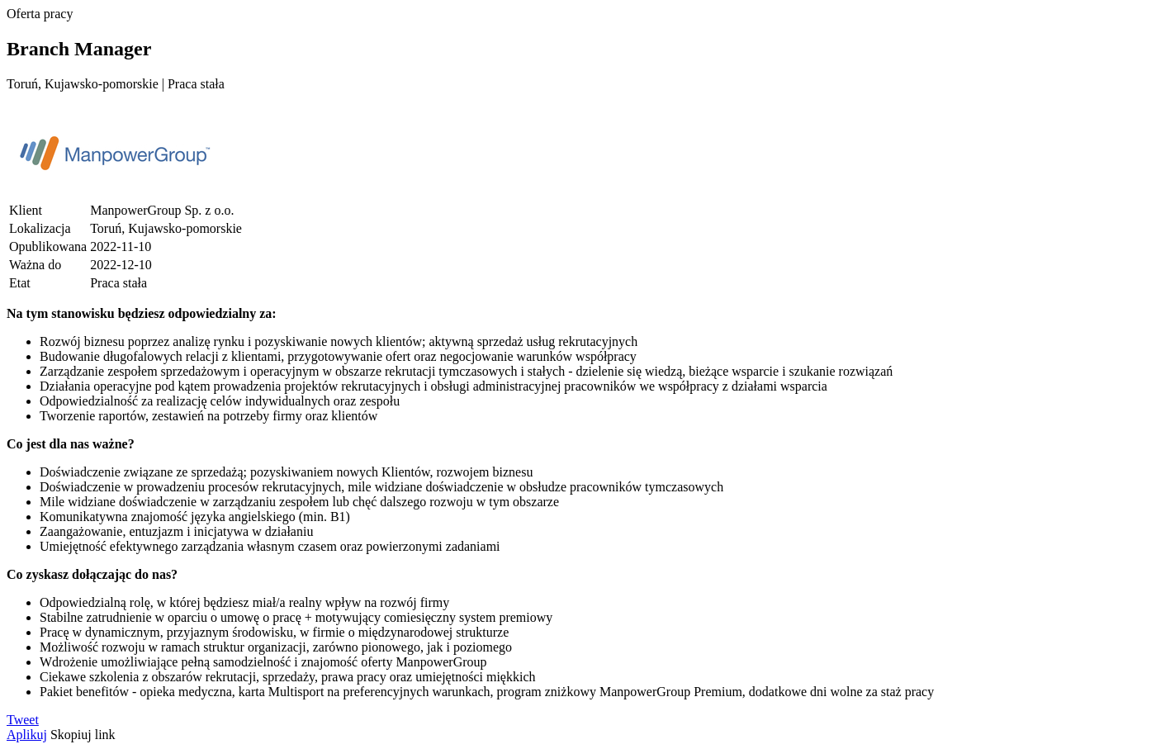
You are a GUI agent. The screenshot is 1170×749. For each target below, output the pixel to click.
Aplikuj (27, 735)
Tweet (23, 720)
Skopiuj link (83, 735)
